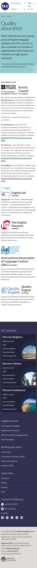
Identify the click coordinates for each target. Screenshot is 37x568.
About (30, 3)
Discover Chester (11, 363)
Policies (4, 481)
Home (3, 16)
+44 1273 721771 (12, 550)
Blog (29, 6)
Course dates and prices (10, 455)
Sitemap (4, 486)
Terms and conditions (9, 460)
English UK (5, 199)
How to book (6, 451)
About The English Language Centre (14, 434)
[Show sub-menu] (24, 3)
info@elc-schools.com (13, 547)
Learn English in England (10, 425)
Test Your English (7, 438)
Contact (30, 9)
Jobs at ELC (5, 477)
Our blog (4, 512)
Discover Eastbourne (13, 389)
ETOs (3, 490)
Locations (14, 9)
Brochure (4, 464)
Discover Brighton (12, 336)
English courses (16, 3)
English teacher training (10, 429)
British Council (7, 100)
